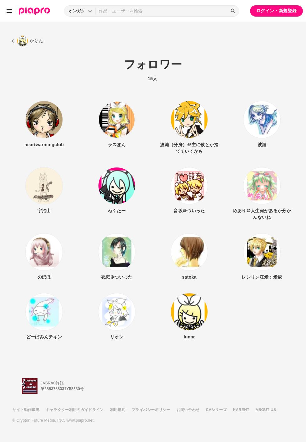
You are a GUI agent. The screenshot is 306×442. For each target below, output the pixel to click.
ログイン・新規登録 (276, 10)
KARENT (241, 410)
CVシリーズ (216, 410)
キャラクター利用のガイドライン (74, 410)
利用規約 (117, 410)
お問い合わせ (188, 410)
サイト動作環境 (26, 410)
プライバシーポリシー (151, 410)
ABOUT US (266, 410)
